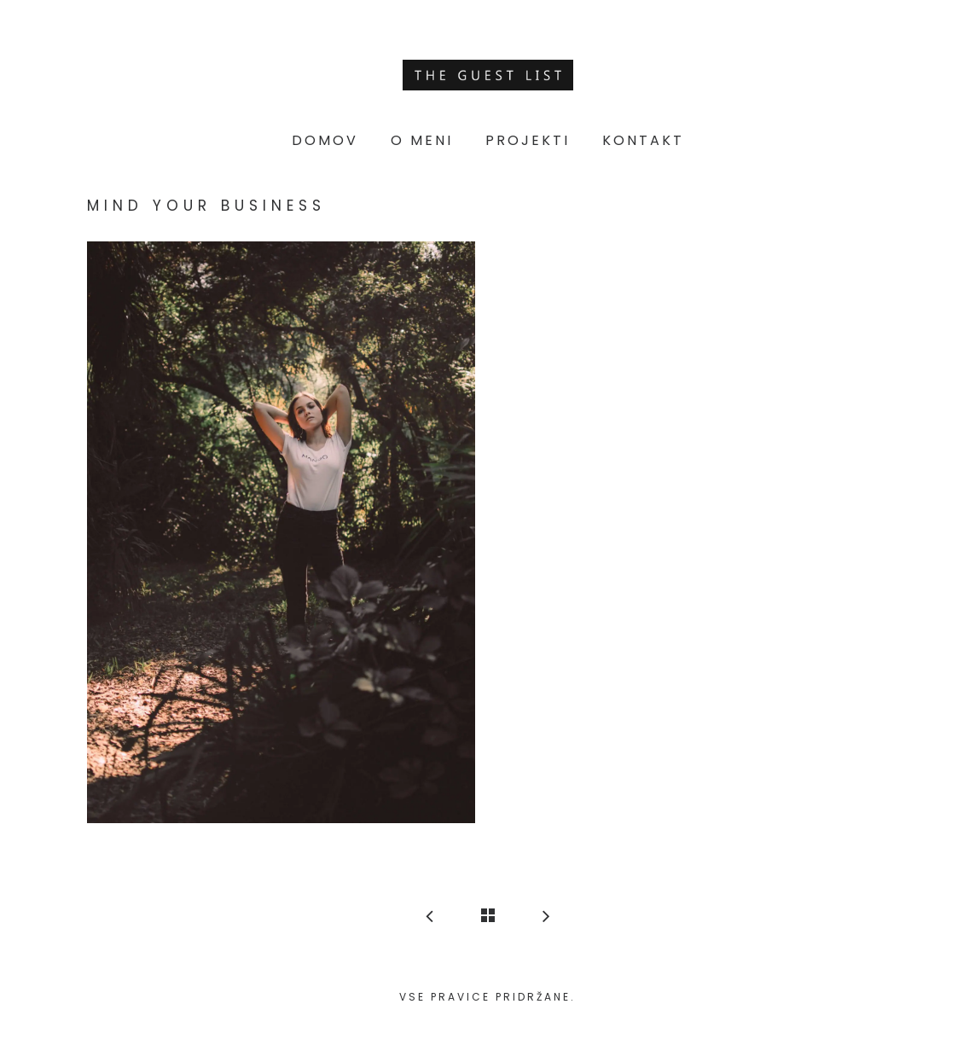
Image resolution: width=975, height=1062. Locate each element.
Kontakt (643, 140)
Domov (325, 140)
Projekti (527, 140)
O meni (422, 140)
